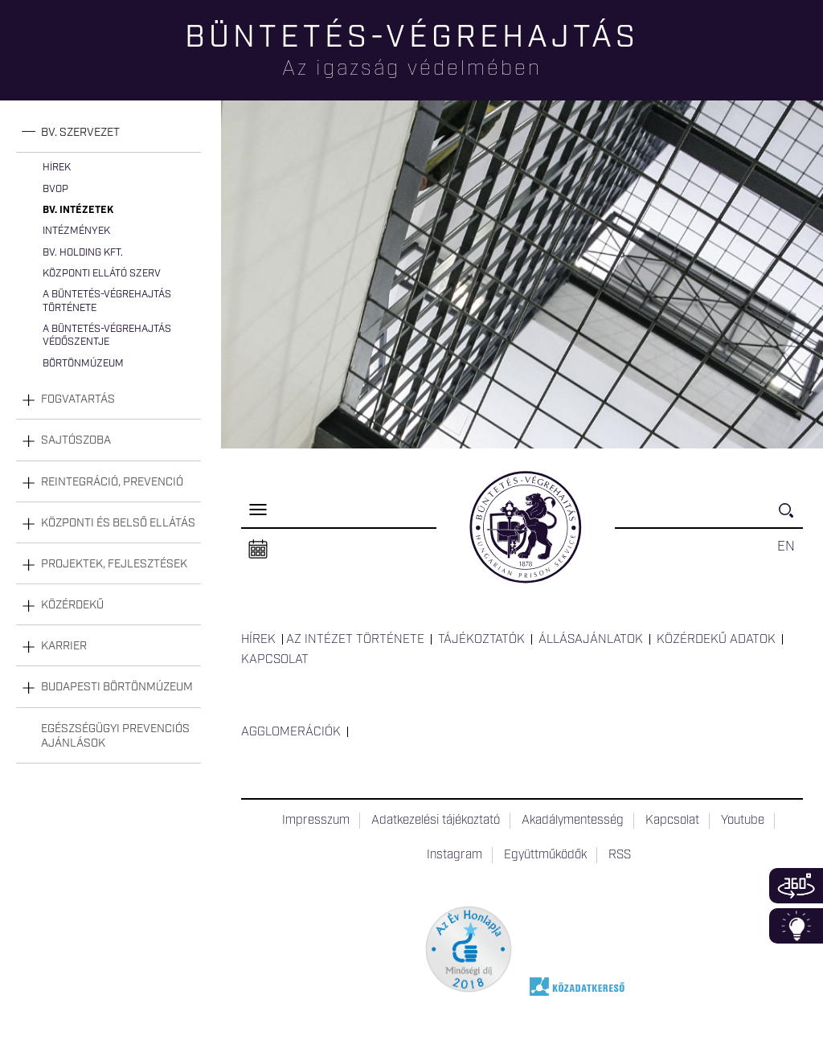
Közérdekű (72, 605)
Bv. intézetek (78, 210)
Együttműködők (545, 855)
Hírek (57, 167)
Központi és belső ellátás (118, 523)
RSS (619, 855)
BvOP (55, 189)
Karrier (64, 646)
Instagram (454, 855)
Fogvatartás (78, 399)
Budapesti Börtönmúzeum (117, 687)
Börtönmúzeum (83, 364)
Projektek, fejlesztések (114, 564)
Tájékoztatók (481, 640)
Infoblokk (796, 926)
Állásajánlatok (590, 640)
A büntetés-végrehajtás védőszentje (107, 335)
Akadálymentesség (573, 821)
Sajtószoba (76, 440)
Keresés (791, 517)
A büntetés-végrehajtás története (107, 301)
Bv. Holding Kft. (83, 253)
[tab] (108, 133)
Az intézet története (355, 640)
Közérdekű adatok (716, 640)
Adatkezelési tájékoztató (435, 821)
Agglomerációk (291, 732)
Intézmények (76, 231)
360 (796, 885)
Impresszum (316, 821)
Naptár (258, 550)
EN (786, 546)
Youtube (742, 821)
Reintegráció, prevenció (112, 482)
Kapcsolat (275, 660)
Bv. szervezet (80, 132)
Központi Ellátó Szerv (102, 273)
